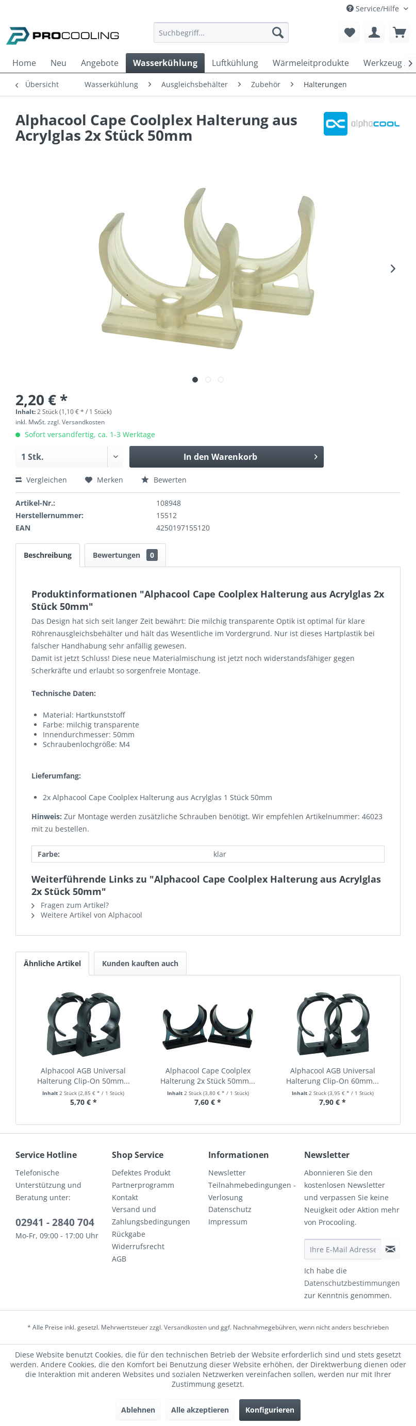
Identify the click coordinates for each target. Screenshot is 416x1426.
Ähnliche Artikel (52, 963)
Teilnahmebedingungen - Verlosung (252, 1191)
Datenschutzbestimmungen (352, 1283)
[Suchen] (278, 32)
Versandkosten (185, 1327)
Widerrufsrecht (138, 1246)
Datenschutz (230, 1209)
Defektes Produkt (141, 1173)
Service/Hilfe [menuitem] (373, 8)
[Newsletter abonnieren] (390, 1249)
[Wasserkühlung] (165, 63)
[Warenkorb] (399, 32)
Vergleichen (41, 480)
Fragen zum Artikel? (70, 905)
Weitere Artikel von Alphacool (86, 915)
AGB (119, 1259)
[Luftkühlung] (235, 63)
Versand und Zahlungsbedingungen (151, 1215)
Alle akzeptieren (200, 1410)
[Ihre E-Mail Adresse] (342, 1249)
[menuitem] (221, 37)
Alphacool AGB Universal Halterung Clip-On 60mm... (332, 1076)
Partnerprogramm (143, 1185)
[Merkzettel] (349, 32)
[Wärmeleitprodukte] (310, 63)
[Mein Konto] (374, 32)
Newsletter (227, 1173)
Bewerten (164, 480)
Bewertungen (125, 555)
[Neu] (58, 63)
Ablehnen (138, 1410)
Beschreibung (48, 555)
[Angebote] (100, 63)
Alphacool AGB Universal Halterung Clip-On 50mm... (83, 1076)
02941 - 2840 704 (54, 1222)
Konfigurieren (269, 1410)
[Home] (24, 63)
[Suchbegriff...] (221, 32)
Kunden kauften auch (140, 963)
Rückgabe (128, 1234)
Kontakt (125, 1197)
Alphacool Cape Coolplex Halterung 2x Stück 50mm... (207, 1076)
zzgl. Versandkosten (76, 422)
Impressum (227, 1221)
